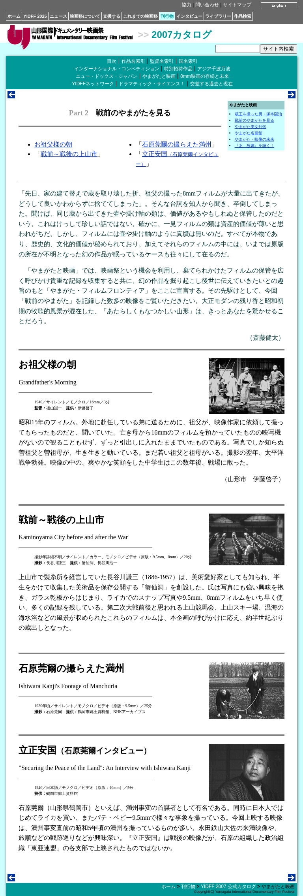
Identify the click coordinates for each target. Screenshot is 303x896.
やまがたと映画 (159, 76)
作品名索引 (133, 61)
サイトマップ (237, 5)
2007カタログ (182, 34)
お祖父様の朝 (53, 144)
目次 (111, 61)
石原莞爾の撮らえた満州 (176, 144)
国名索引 (188, 61)
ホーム (14, 16)
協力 (186, 5)
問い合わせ (207, 5)
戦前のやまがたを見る (254, 120)
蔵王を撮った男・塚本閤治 (258, 114)
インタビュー (189, 16)
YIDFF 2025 (35, 16)
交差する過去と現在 (211, 84)
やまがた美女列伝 (250, 126)
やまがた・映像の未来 (254, 139)
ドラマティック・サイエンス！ (152, 84)
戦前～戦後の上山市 (69, 154)
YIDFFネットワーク (93, 84)
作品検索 (242, 16)
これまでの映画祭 (140, 16)
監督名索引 (162, 61)
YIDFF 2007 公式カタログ (228, 886)
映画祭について (85, 16)
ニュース (58, 16)
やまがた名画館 (248, 133)
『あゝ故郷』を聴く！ (254, 145)
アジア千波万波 (213, 69)
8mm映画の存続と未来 (204, 76)
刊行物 (167, 16)
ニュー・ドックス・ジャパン (106, 76)
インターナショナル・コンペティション (116, 69)
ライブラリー (218, 16)
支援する (111, 16)
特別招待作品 (178, 69)
